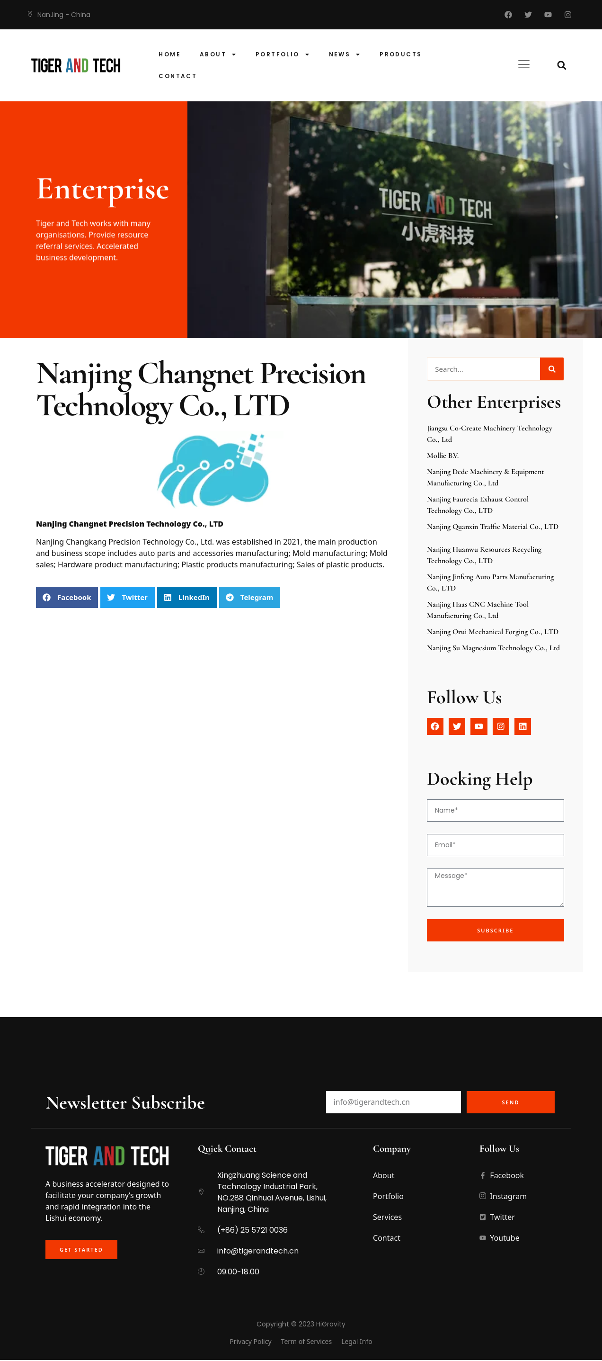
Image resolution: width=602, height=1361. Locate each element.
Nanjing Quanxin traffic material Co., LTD (492, 526)
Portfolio (283, 54)
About (218, 54)
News (345, 54)
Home (170, 54)
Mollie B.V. (443, 455)
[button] (562, 65)
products (401, 54)
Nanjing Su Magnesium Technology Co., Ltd (493, 648)
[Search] (552, 369)
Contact (178, 76)
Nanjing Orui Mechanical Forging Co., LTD (492, 631)
